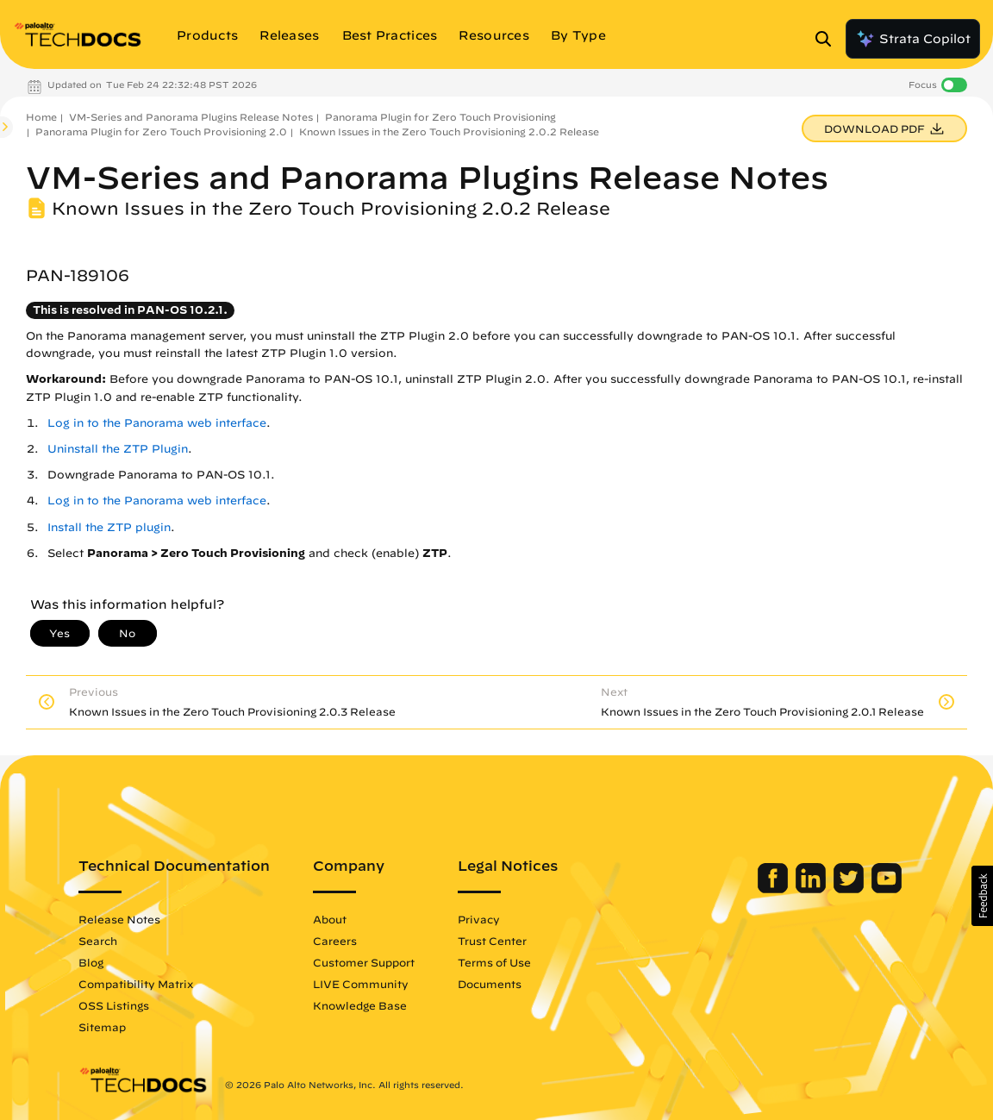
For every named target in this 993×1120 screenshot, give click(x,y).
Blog (90, 962)
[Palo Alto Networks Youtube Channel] (886, 889)
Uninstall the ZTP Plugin (117, 448)
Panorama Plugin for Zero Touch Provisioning (440, 116)
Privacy (479, 919)
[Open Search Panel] (828, 39)
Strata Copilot (913, 38)
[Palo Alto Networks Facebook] (774, 889)
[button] (982, 896)
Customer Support (364, 962)
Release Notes (119, 919)
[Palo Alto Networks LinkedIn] (812, 889)
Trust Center (492, 941)
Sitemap (102, 1027)
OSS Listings (113, 1005)
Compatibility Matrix (135, 984)
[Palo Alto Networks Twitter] (850, 889)
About (330, 919)
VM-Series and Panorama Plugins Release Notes (191, 116)
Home (41, 116)
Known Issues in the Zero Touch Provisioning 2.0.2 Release (449, 131)
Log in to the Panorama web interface (156, 422)
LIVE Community (361, 984)
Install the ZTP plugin (109, 527)
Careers (335, 941)
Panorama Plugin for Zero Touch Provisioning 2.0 (161, 131)
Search (97, 941)
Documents (489, 984)
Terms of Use (494, 962)
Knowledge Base (360, 1005)
